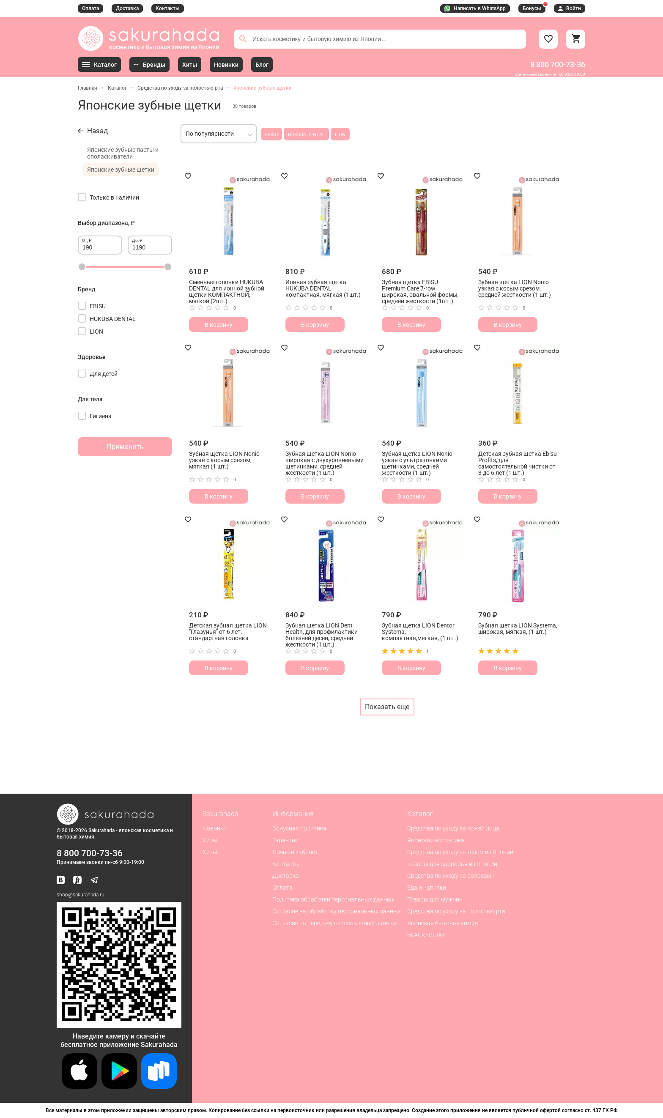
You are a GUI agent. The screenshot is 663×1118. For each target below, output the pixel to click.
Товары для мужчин (435, 899)
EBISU (271, 134)
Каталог (117, 87)
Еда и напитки (426, 887)
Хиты (210, 840)
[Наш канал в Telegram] (94, 880)
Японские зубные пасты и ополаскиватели (123, 153)
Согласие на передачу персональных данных (334, 923)
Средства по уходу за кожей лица (453, 828)
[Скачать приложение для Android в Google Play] (119, 1086)
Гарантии (285, 840)
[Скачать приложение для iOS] (79, 1086)
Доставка (127, 8)
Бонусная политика (299, 828)
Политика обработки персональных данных (333, 899)
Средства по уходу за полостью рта (180, 87)
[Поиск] (243, 39)
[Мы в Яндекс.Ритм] (77, 880)
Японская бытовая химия (442, 923)
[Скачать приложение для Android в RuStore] (119, 1024)
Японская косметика (435, 840)
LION (340, 134)
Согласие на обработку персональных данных (336, 911)
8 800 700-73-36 (557, 64)
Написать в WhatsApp (475, 8)
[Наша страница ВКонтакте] (60, 880)
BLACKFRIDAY (426, 935)
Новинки (215, 828)
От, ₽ (87, 240)
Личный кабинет (295, 852)
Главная (87, 87)
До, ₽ (137, 240)
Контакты (168, 8)
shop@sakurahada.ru (80, 895)
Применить (125, 447)
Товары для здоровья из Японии (452, 863)
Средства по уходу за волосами (451, 875)
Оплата (90, 8)
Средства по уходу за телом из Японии (460, 852)
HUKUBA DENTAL (306, 134)
